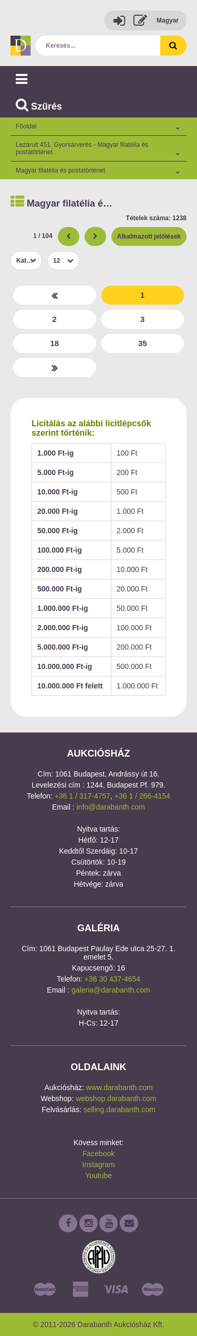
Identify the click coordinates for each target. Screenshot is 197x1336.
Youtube (98, 1175)
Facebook (98, 1153)
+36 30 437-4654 (112, 979)
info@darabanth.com (111, 807)
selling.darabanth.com (119, 1109)
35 (142, 343)
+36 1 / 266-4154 (142, 796)
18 (54, 343)
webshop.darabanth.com (116, 1098)
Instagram (98, 1164)
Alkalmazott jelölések (149, 236)
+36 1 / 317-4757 (82, 796)
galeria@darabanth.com (110, 990)
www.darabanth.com (119, 1087)
